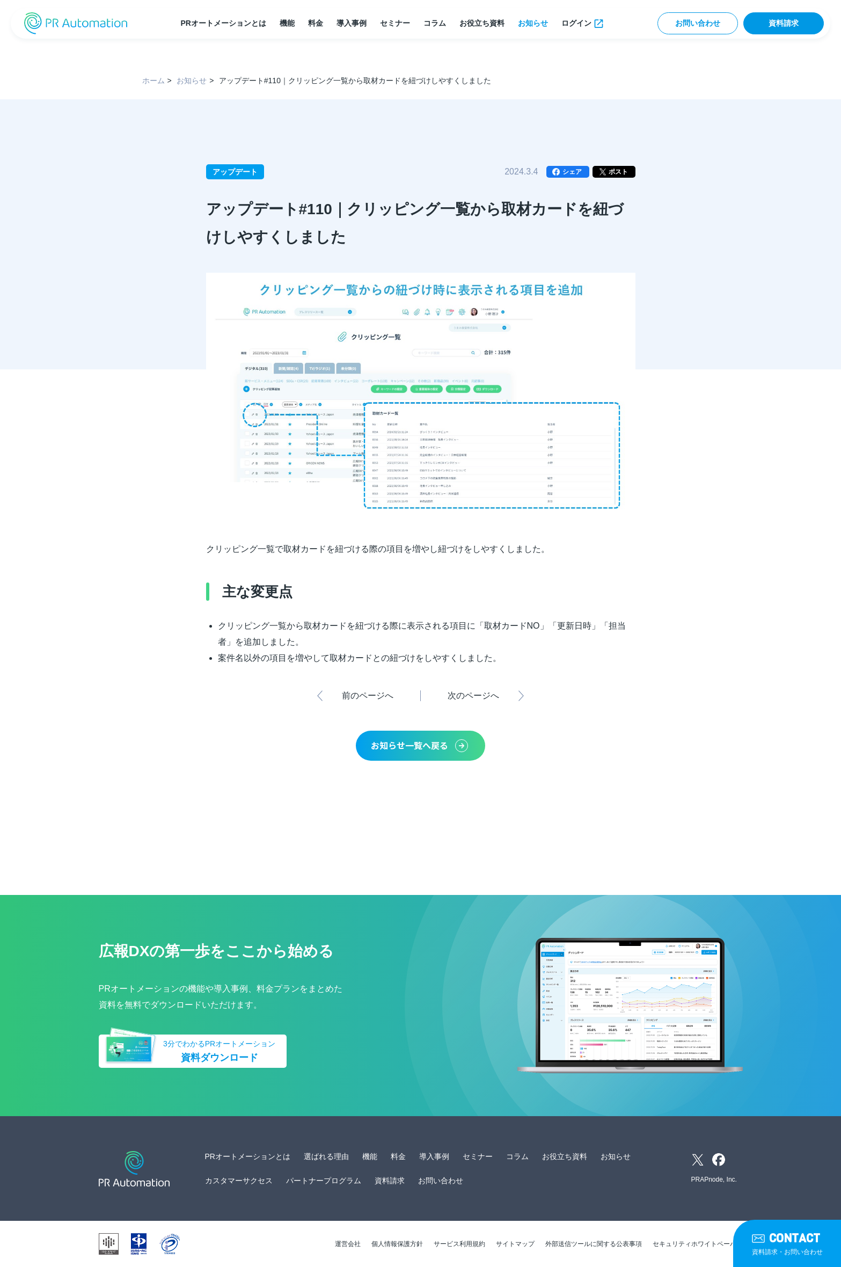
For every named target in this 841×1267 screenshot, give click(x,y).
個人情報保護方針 (397, 1244)
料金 (315, 23)
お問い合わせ (697, 23)
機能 (287, 23)
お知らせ (533, 23)
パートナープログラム (323, 1180)
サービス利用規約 (459, 1244)
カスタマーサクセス (239, 1180)
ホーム (153, 80)
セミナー (395, 23)
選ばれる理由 (326, 1156)
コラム (434, 23)
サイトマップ (515, 1244)
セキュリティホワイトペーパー (698, 1244)
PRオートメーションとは (223, 23)
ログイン (576, 23)
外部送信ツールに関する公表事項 (593, 1244)
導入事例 (352, 23)
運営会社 (348, 1244)
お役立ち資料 (481, 23)
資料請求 (784, 23)
